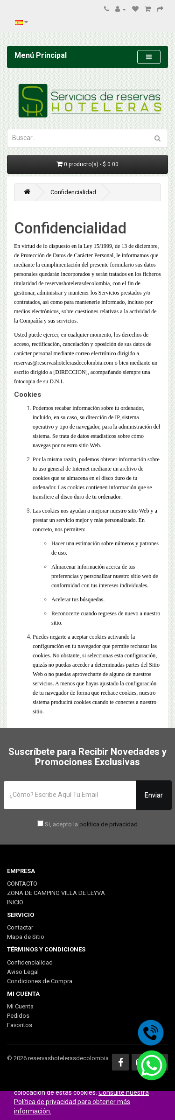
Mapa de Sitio (25, 936)
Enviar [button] (154, 795)
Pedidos (18, 1015)
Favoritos (19, 1024)
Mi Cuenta (20, 1006)
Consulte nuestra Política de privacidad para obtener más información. (81, 1102)
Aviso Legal (23, 971)
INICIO (15, 902)
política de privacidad (108, 824)
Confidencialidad (73, 192)
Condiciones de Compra (39, 981)
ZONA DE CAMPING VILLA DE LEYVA (56, 892)
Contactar (20, 927)
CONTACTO (22, 883)
